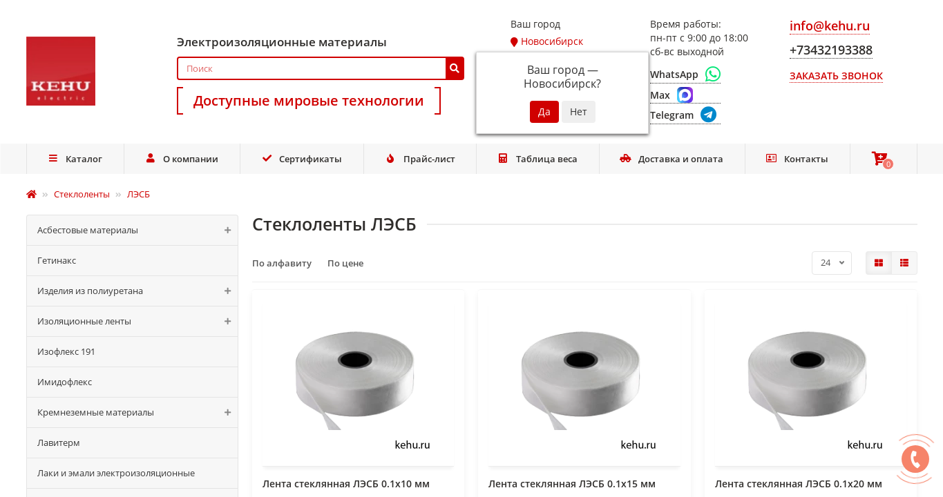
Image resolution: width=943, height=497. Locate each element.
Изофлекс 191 (66, 351)
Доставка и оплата (671, 159)
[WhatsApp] (685, 75)
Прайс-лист (420, 159)
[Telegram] (685, 115)
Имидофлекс (64, 382)
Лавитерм (58, 442)
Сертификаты (302, 159)
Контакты (797, 159)
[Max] (685, 95)
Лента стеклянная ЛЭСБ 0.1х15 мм (572, 483)
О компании (182, 159)
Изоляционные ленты (137, 321)
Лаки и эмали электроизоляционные (116, 473)
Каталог (74, 159)
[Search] (321, 68)
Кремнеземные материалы (137, 412)
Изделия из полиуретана (137, 291)
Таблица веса (537, 159)
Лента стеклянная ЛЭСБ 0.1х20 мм (798, 483)
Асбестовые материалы (137, 230)
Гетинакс (56, 260)
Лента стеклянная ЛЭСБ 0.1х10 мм (346, 483)
